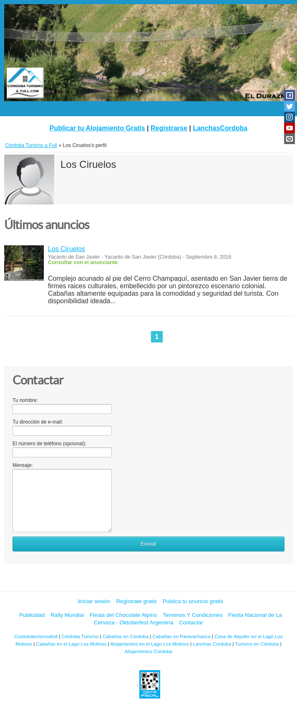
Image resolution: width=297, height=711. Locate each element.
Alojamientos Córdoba (148, 651)
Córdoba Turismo (79, 636)
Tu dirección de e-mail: (38, 422)
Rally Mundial (67, 615)
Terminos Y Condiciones (192, 615)
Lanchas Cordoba (212, 643)
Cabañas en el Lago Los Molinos (71, 643)
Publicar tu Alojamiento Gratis (97, 128)
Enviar (149, 544)
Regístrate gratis (136, 601)
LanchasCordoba (220, 128)
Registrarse (169, 128)
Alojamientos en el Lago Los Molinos (149, 643)
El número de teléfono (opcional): (49, 444)
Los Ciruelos (66, 248)
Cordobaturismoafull (36, 636)
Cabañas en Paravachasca (181, 636)
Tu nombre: (25, 400)
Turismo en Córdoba (257, 643)
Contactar (191, 622)
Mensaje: (23, 465)
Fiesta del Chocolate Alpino (123, 615)
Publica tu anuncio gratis (193, 601)
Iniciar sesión (94, 601)
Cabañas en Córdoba (125, 636)
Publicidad (32, 615)
